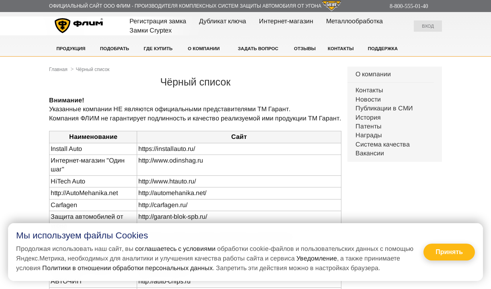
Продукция (70, 48)
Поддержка (383, 48)
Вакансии (369, 153)
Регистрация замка (157, 21)
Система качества (382, 144)
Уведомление (316, 258)
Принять (449, 251)
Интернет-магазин (286, 21)
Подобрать (114, 48)
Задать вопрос (258, 48)
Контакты (340, 48)
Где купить (158, 48)
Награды (368, 135)
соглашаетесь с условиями (175, 248)
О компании (204, 48)
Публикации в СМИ (384, 108)
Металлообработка (354, 21)
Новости (368, 99)
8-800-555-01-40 (409, 6)
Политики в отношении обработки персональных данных (127, 268)
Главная (58, 69)
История (368, 117)
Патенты (368, 126)
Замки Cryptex (150, 30)
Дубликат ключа (222, 21)
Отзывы (305, 48)
